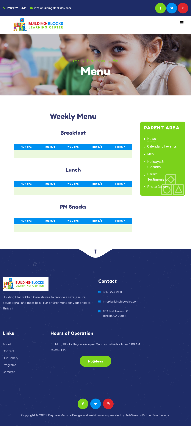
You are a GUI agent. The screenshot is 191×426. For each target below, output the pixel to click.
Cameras (9, 372)
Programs (9, 365)
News (151, 139)
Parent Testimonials (157, 177)
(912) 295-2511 (14, 8)
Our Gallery (10, 358)
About (7, 344)
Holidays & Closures (155, 164)
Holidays (95, 361)
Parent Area (96, 60)
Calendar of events (162, 146)
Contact (8, 351)
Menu (151, 154)
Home (75, 60)
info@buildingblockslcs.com (50, 8)
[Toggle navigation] (182, 23)
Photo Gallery (157, 187)
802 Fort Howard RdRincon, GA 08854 (116, 313)
